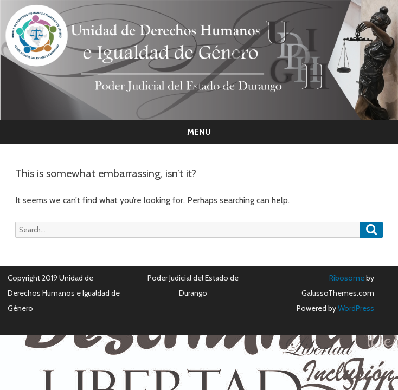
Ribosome (346, 278)
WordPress (355, 308)
